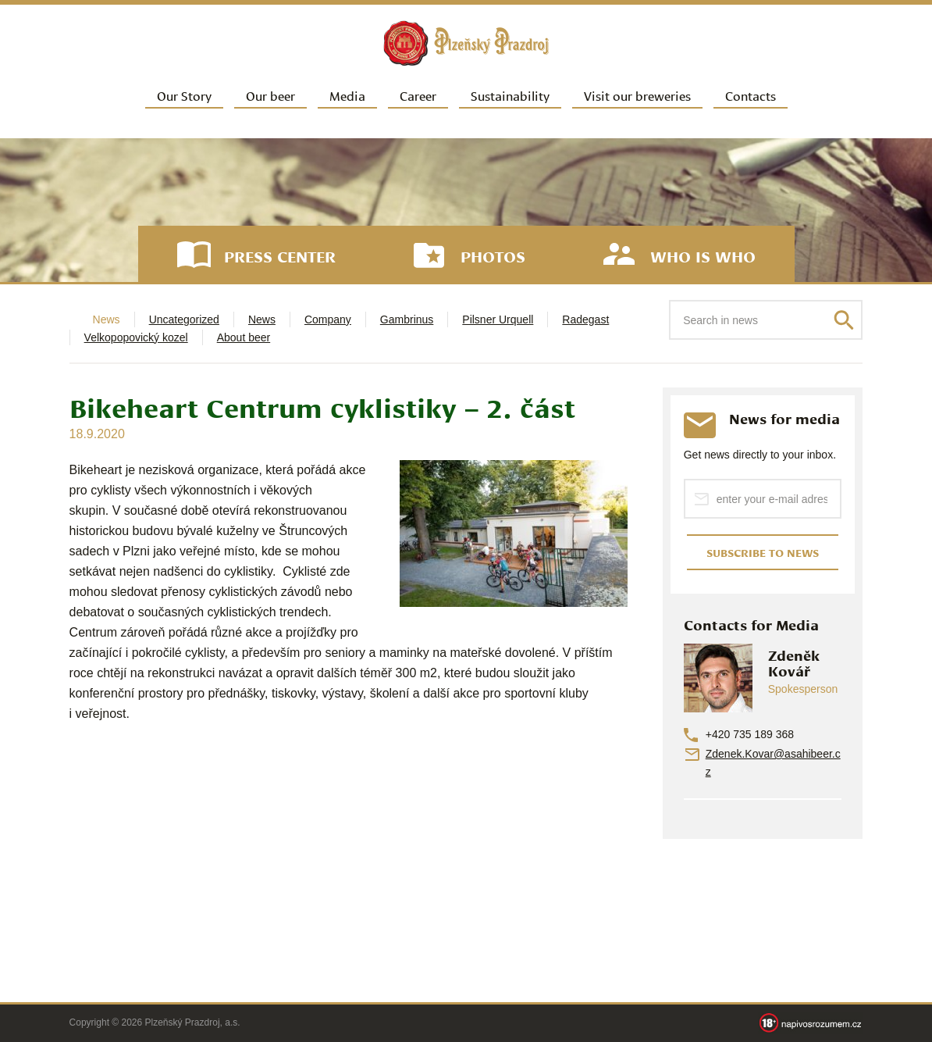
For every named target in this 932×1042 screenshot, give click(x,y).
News (262, 319)
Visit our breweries (637, 95)
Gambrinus (406, 319)
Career (418, 95)
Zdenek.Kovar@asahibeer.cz (773, 763)
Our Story (184, 95)
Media (347, 95)
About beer (244, 337)
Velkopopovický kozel (136, 337)
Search (844, 320)
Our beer (270, 95)
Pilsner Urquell (497, 319)
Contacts (750, 95)
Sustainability (510, 95)
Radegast (585, 319)
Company (327, 319)
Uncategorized (184, 319)
